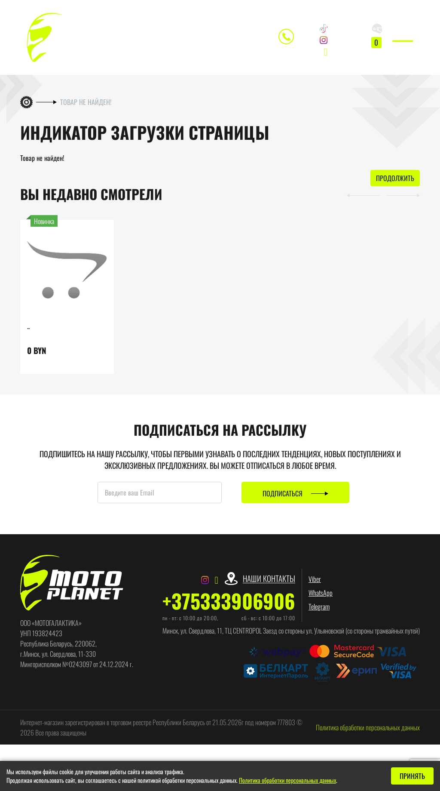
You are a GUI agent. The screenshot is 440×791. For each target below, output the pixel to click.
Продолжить (395, 184)
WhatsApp (321, 598)
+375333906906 (228, 606)
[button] (358, 200)
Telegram (319, 612)
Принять (412, 776)
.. (28, 330)
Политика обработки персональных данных (368, 732)
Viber (315, 584)
